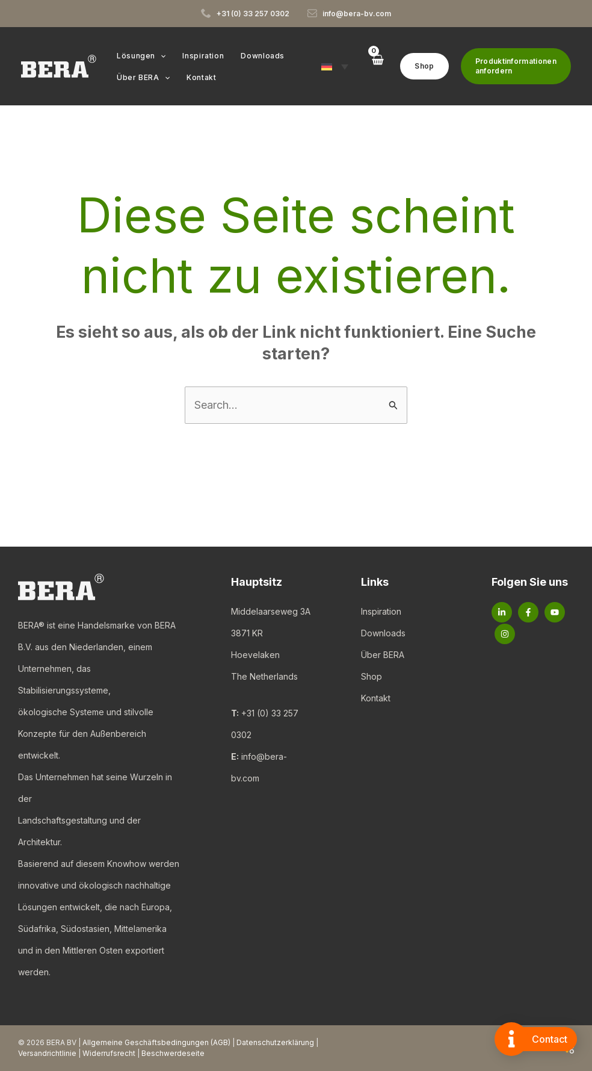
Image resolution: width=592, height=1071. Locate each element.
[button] (159, 56)
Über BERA (382, 655)
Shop (371, 676)
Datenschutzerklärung (275, 1042)
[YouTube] (554, 612)
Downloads (383, 633)
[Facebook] (528, 612)
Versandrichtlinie (47, 1053)
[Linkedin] (502, 612)
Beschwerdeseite (173, 1053)
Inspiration (381, 611)
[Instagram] (505, 634)
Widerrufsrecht (108, 1053)
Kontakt (375, 698)
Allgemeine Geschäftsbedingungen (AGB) (156, 1042)
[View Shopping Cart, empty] (377, 66)
